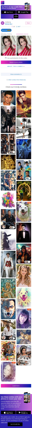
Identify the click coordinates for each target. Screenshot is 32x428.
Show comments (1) (16, 74)
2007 (18, 26)
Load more (16, 386)
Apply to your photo (16, 62)
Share (28, 23)
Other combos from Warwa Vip (16, 80)
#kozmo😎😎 (6, 30)
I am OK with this (15, 424)
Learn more (4, 422)
